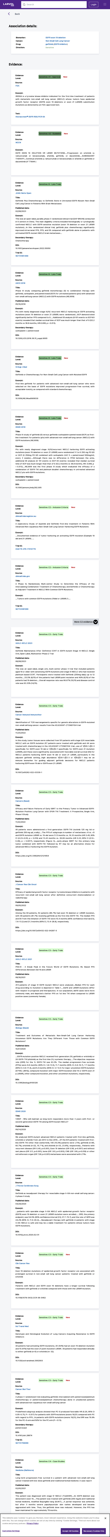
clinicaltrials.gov (22, 576)
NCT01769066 (21, 1443)
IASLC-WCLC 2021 (23, 959)
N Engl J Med (21, 367)
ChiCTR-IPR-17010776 (25, 549)
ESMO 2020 (20, 1111)
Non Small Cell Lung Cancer (58, 41)
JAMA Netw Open (23, 193)
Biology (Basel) (22, 1028)
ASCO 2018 (20, 283)
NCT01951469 (21, 256)
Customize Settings (11, 1532)
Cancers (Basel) (22, 801)
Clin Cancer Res (22, 1263)
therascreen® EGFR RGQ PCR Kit (30, 117)
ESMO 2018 (20, 427)
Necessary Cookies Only (94, 1532)
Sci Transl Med (22, 1326)
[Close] (105, 1519)
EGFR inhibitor (60, 44)
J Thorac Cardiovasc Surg (26, 1186)
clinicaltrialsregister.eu (25, 516)
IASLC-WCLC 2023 (23, 643)
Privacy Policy (33, 1525)
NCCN (18, 142)
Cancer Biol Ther (23, 1389)
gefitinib (49, 44)
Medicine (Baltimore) (24, 1470)
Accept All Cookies (70, 1532)
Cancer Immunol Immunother (28, 715)
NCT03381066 (21, 609)
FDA (17, 86)
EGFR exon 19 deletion (56, 37)
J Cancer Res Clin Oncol (25, 884)
